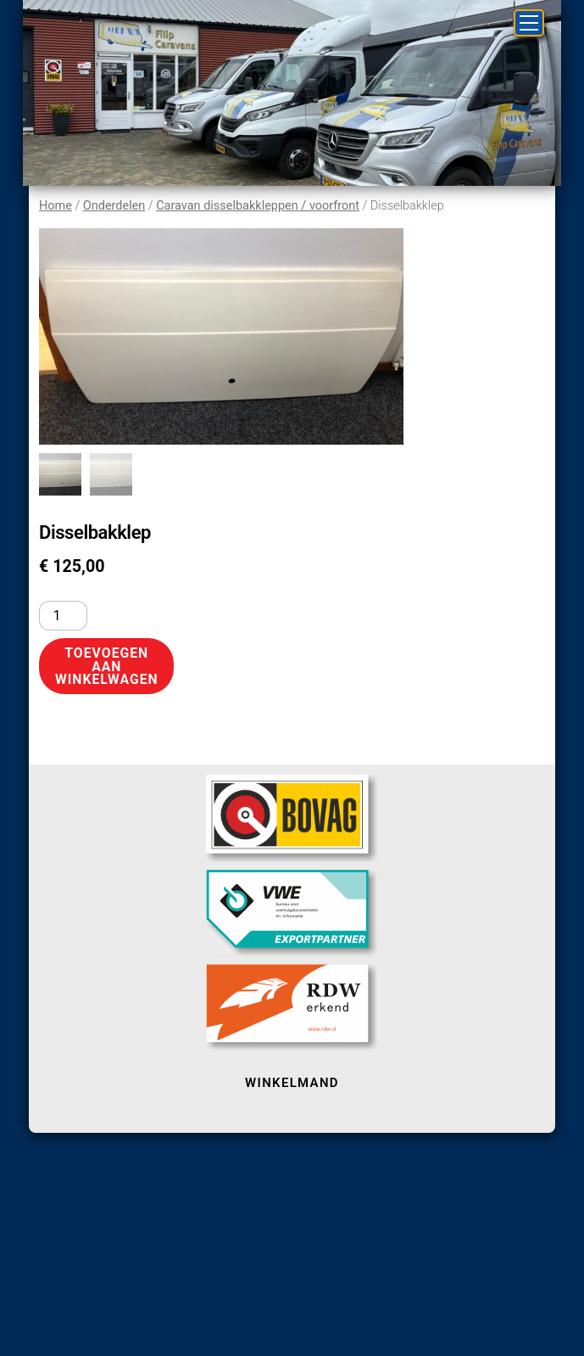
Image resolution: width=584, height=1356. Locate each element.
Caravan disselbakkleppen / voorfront (257, 206)
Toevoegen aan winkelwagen (107, 666)
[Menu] (529, 22)
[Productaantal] (63, 615)
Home (55, 206)
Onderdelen (114, 206)
